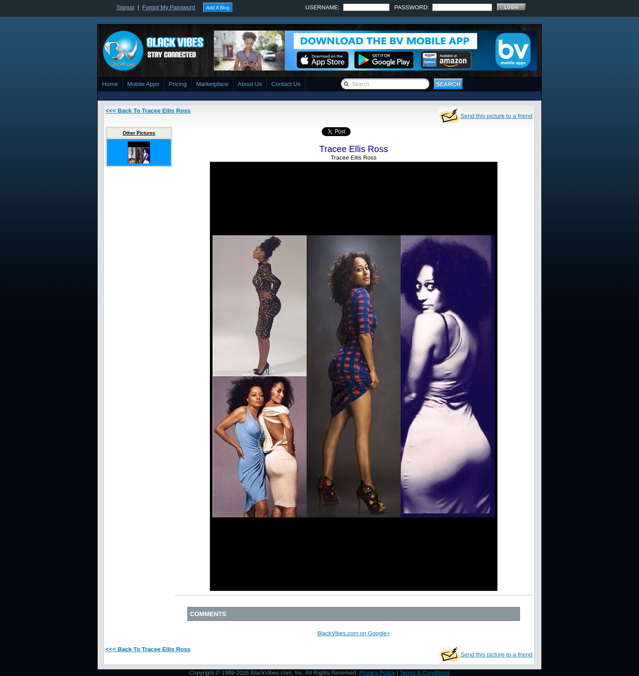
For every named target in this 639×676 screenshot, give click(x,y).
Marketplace (212, 84)
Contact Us (285, 84)
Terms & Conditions (425, 672)
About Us (250, 84)
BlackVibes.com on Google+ (353, 633)
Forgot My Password (168, 7)
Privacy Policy (377, 672)
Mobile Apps (143, 84)
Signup (125, 7)
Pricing (178, 84)
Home (110, 84)
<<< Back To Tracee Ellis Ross (148, 110)
